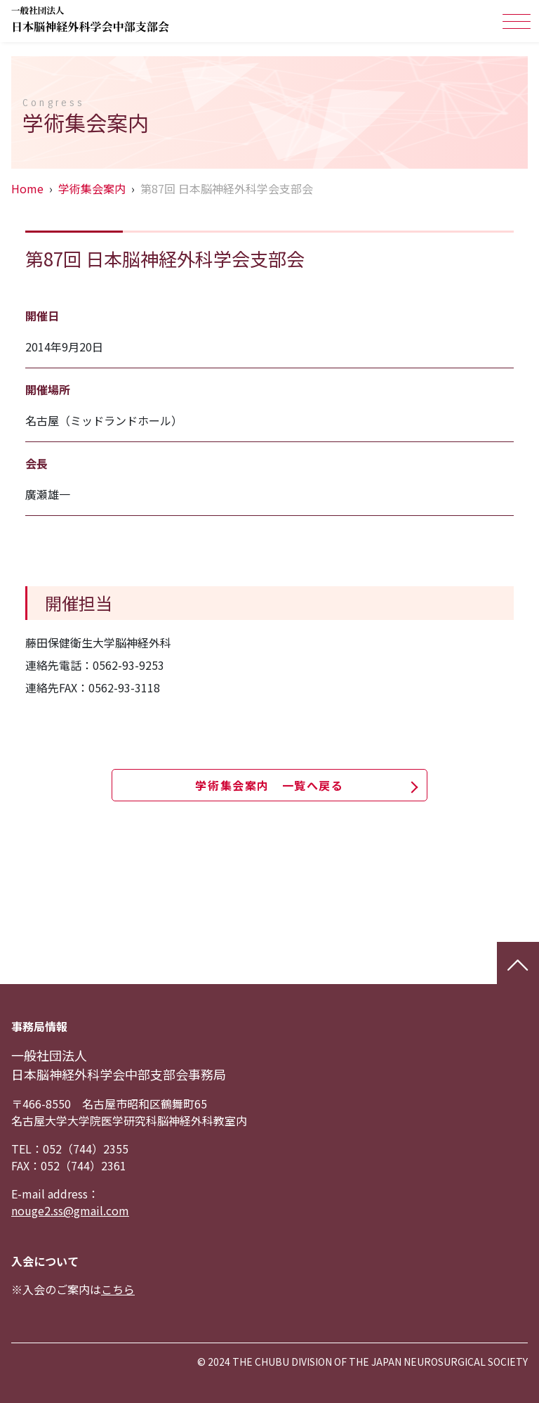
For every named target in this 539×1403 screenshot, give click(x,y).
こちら (118, 1289)
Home (27, 188)
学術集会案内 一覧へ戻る (269, 785)
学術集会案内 (92, 188)
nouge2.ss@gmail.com (70, 1210)
